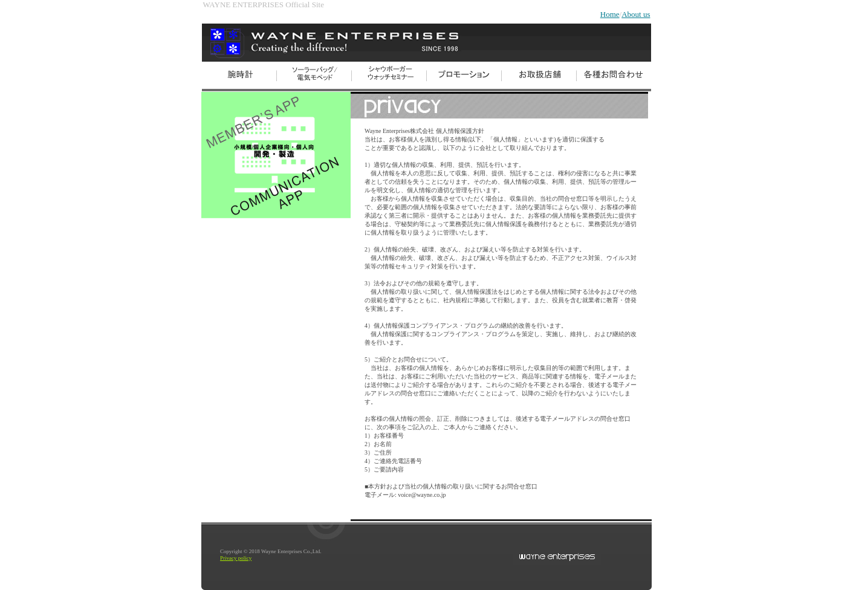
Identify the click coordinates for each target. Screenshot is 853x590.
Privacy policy (235, 558)
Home (610, 14)
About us (635, 14)
